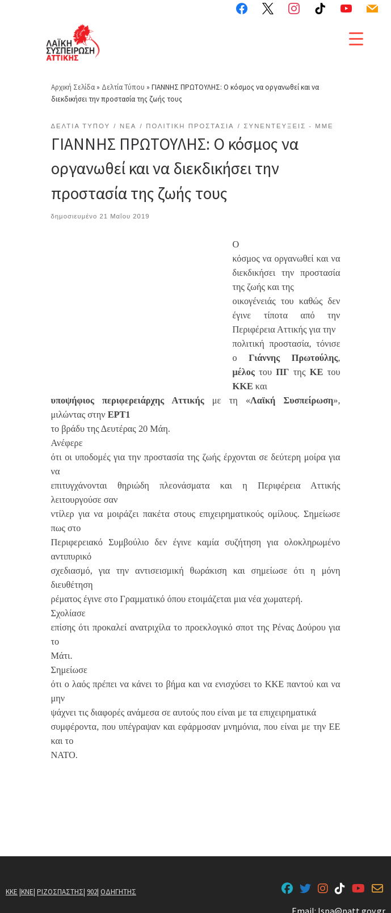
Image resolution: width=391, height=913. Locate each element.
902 (92, 881)
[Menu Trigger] (356, 38)
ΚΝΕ (27, 881)
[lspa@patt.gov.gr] (377, 878)
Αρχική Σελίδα (73, 76)
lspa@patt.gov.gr (351, 900)
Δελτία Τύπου (123, 76)
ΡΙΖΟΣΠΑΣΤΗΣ (60, 881)
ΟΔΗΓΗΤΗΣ (118, 881)
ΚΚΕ (12, 881)
